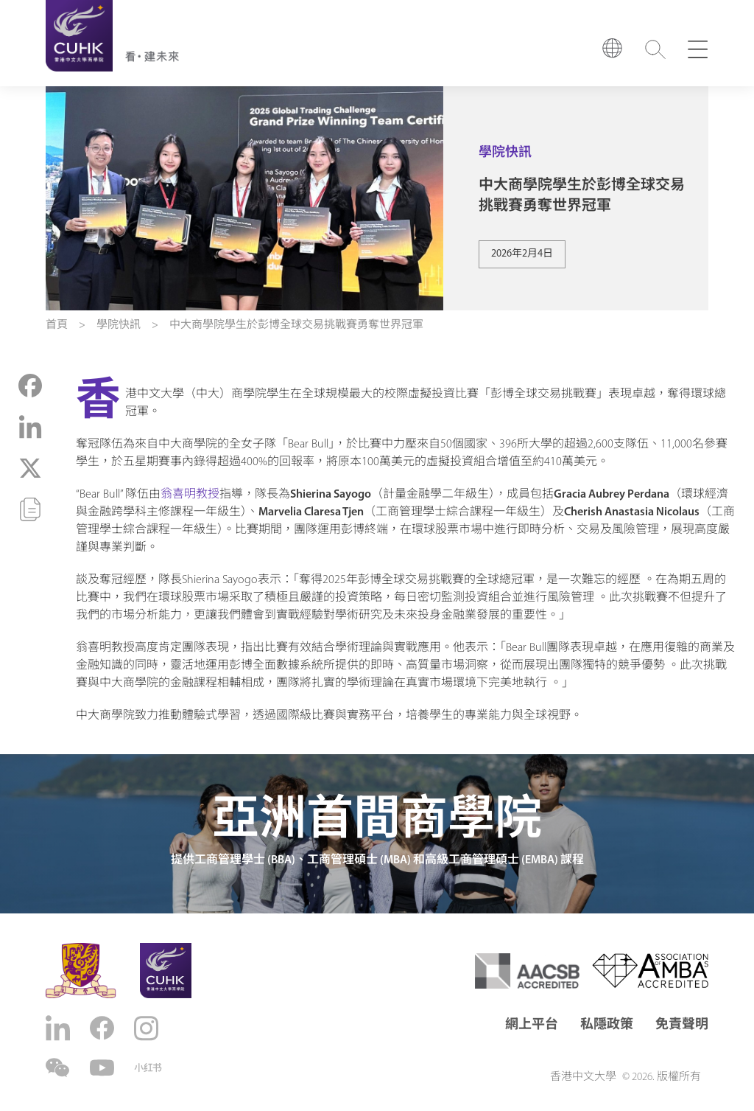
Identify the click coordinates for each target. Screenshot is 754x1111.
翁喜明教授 (190, 495)
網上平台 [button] (531, 1025)
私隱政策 (606, 1025)
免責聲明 (681, 1025)
